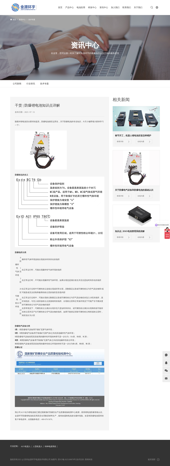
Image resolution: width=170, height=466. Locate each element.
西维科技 (88, 459)
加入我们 (115, 7)
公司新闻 (17, 83)
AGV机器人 (26, 446)
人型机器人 (37, 446)
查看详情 (123, 142)
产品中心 (69, 7)
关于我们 (138, 7)
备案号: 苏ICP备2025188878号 (63, 459)
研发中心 (92, 7)
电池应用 (81, 7)
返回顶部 (154, 459)
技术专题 (31, 19)
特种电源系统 (50, 446)
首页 (60, 7)
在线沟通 (144, 142)
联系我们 (126, 7)
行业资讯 (30, 83)
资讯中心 (104, 7)
